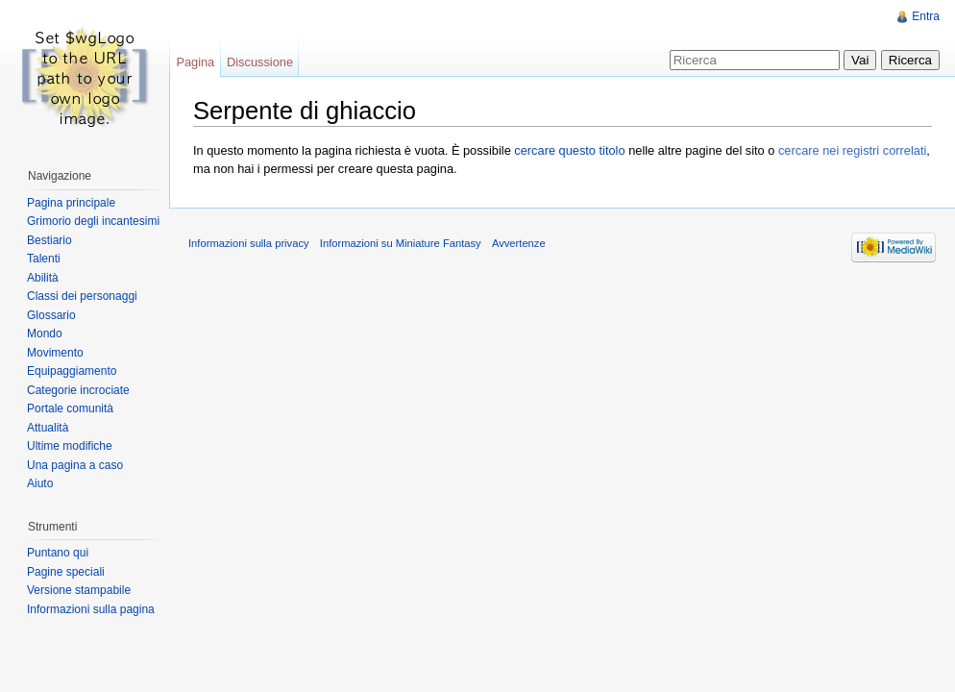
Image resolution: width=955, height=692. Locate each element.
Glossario (51, 315)
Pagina (195, 62)
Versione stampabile (79, 590)
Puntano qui (57, 552)
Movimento (55, 352)
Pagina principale (71, 203)
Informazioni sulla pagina (91, 609)
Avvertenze (519, 243)
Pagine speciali (66, 572)
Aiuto (40, 483)
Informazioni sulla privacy (248, 243)
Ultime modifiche (69, 446)
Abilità (43, 277)
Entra (926, 16)
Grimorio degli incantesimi (93, 221)
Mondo (44, 333)
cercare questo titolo (569, 150)
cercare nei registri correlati (852, 150)
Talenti (44, 258)
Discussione (260, 62)
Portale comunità (70, 408)
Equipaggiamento (71, 371)
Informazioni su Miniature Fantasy (400, 243)
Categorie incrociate (78, 390)
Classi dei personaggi (82, 296)
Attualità (47, 427)
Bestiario (49, 240)
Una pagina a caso (75, 465)
